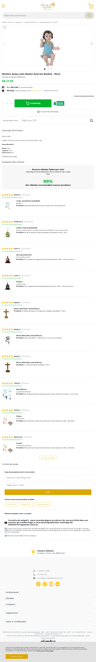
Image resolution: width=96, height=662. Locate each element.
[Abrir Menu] (4, 6)
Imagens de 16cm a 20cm (49, 22)
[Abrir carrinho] (91, 6)
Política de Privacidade (45, 651)
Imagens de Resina (30, 22)
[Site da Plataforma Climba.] (48, 641)
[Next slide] (91, 43)
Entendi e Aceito (17, 656)
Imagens (17, 22)
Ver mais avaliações (48, 458)
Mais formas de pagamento (84, 96)
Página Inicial (7, 22)
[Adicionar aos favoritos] (4, 27)
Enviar (48, 492)
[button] (44, 69)
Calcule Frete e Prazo (10, 120)
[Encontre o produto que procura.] (89, 15)
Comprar (33, 103)
